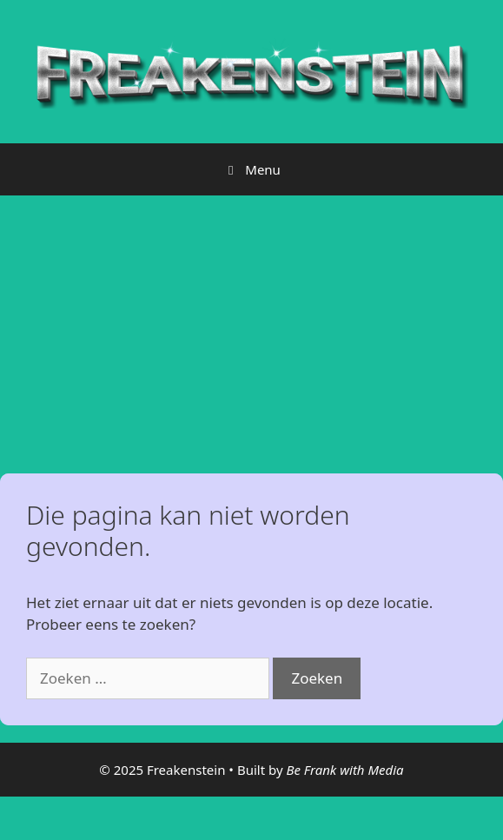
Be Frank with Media (344, 769)
